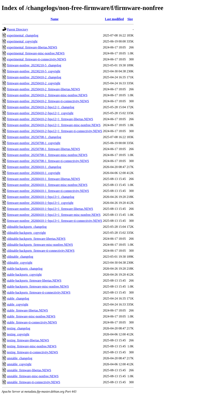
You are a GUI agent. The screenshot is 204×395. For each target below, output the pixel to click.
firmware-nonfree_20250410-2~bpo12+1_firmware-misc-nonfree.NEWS (54, 125)
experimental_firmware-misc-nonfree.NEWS (36, 53)
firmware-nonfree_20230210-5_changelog (34, 65)
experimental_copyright (22, 41)
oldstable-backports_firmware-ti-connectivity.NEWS (41, 250)
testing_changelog (18, 328)
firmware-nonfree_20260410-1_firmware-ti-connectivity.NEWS (48, 191)
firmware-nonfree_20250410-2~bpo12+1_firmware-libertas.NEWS (50, 119)
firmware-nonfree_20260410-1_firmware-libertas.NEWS (43, 179)
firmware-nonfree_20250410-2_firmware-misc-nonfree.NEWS (47, 95)
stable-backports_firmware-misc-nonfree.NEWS (38, 286)
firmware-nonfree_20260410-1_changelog (34, 167)
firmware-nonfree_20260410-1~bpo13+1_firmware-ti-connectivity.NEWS (54, 220)
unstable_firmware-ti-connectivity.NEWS (33, 382)
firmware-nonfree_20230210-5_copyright (33, 71)
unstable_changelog (19, 358)
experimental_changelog (22, 35)
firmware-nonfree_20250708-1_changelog (34, 137)
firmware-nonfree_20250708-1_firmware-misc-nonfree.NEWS (47, 155)
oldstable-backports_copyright (26, 232)
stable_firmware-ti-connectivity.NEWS (32, 322)
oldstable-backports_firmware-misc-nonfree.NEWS (40, 244)
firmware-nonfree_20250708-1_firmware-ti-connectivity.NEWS (48, 161)
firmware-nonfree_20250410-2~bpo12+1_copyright (40, 113)
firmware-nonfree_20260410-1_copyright (33, 173)
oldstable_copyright (19, 262)
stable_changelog (18, 298)
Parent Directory (17, 29)
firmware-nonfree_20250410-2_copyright (33, 83)
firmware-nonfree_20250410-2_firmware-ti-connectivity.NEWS (48, 101)
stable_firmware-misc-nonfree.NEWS (31, 316)
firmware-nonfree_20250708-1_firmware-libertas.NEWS (43, 149)
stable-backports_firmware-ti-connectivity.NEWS (38, 292)
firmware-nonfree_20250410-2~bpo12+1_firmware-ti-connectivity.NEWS (54, 131)
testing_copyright (18, 334)
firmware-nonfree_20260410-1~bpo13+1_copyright (40, 202)
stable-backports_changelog (25, 268)
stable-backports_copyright (24, 274)
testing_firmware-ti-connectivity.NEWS (32, 352)
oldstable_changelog (20, 256)
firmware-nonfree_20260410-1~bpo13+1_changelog (40, 196)
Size (130, 19)
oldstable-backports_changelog (27, 226)
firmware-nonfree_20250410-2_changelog (34, 77)
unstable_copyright (19, 364)
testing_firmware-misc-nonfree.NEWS (31, 346)
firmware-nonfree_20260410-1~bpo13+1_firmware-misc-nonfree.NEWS (54, 214)
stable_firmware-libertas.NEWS (27, 310)
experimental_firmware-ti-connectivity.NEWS (36, 59)
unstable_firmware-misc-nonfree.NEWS (33, 376)
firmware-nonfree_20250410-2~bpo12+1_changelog (40, 107)
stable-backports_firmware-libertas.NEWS (34, 280)
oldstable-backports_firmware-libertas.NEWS (36, 238)
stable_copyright (17, 304)
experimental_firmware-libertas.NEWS (32, 47)
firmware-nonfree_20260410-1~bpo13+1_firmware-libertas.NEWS (50, 208)
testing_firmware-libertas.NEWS (28, 340)
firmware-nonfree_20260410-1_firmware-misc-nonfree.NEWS (47, 185)
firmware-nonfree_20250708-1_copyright (33, 143)
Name (55, 19)
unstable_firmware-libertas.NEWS (29, 370)
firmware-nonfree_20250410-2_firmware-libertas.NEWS (43, 89)
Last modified (114, 19)
